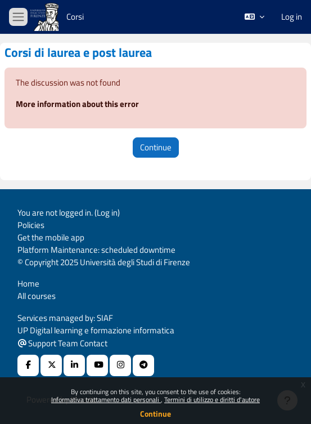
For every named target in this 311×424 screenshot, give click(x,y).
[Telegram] (143, 365)
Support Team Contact (62, 343)
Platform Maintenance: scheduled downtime (96, 249)
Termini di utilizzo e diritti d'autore (212, 399)
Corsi (75, 16)
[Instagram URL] (120, 365)
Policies (30, 224)
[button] (254, 17)
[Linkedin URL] (74, 365)
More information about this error (77, 103)
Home (28, 283)
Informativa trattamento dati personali (106, 399)
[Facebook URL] (28, 365)
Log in (291, 17)
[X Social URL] (51, 365)
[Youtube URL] (97, 365)
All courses (36, 295)
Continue (155, 413)
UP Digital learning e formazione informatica (95, 330)
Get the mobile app (50, 237)
